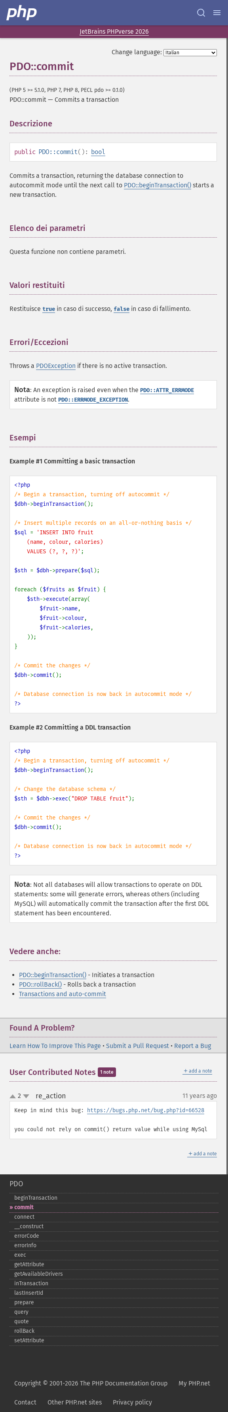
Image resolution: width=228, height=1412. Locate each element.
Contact (25, 1402)
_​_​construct (29, 1226)
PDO (16, 1184)
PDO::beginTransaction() (157, 185)
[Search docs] (201, 13)
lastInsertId (28, 1293)
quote (21, 1321)
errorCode (26, 1236)
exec (20, 1255)
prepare (24, 1302)
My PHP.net (194, 1383)
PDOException (56, 366)
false (121, 309)
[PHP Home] (22, 12)
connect (24, 1217)
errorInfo (25, 1245)
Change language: (137, 52)
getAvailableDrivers (38, 1274)
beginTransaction (35, 1198)
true (48, 309)
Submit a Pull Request (137, 1046)
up (14, 1096)
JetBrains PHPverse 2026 (114, 31)
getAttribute (29, 1264)
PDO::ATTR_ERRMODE (167, 390)
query (21, 1312)
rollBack (24, 1331)
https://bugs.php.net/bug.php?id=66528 (145, 1110)
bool (98, 152)
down (26, 1096)
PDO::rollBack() (40, 984)
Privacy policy (132, 1402)
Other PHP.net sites (75, 1402)
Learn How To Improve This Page (55, 1046)
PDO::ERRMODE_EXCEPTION (93, 399)
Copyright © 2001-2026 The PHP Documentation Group (90, 1383)
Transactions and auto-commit (62, 994)
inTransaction (31, 1283)
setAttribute (29, 1340)
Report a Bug (192, 1046)
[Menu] (217, 13)
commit (23, 1207)
